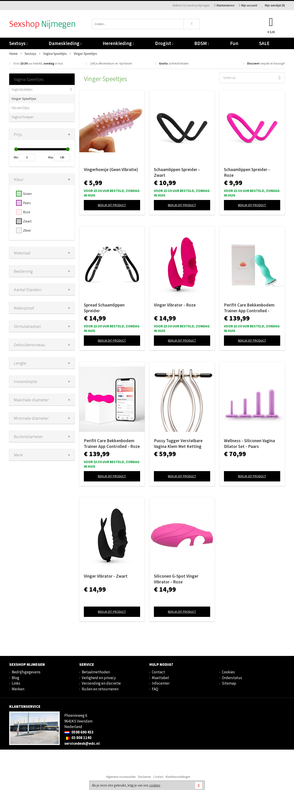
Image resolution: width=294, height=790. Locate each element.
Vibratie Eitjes (20, 108)
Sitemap (229, 683)
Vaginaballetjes (21, 89)
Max (50, 157)
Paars (27, 203)
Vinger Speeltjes (23, 98)
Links (16, 683)
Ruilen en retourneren (100, 689)
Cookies (228, 672)
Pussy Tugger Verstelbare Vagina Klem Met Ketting (178, 443)
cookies (154, 785)
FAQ (155, 689)
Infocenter (161, 683)
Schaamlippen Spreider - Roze (247, 172)
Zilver (27, 230)
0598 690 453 (78, 732)
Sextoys (18, 43)
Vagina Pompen (22, 117)
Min (16, 157)
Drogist (164, 43)
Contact (158, 672)
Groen (27, 193)
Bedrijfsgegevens (26, 672)
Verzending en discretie (101, 683)
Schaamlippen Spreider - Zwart (177, 172)
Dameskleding (65, 43)
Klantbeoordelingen (178, 777)
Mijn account (248, 5)
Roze (26, 212)
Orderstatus (232, 677)
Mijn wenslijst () (273, 5)
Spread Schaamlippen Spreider (104, 307)
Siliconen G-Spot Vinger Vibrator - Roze (176, 579)
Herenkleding (118, 43)
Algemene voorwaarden (121, 777)
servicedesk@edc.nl (82, 743)
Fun (234, 43)
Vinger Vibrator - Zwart (105, 576)
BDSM (201, 43)
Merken (18, 689)
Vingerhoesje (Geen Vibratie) (111, 169)
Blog (15, 677)
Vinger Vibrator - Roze (175, 305)
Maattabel (160, 677)
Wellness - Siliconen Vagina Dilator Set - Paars (249, 443)
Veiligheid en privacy (99, 677)
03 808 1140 (77, 737)
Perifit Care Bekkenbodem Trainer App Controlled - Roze (112, 443)
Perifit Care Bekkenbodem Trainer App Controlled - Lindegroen (249, 308)
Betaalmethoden (96, 672)
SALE (264, 43)
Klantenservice (224, 5)
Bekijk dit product (112, 205)
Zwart (27, 221)
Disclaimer (144, 777)
